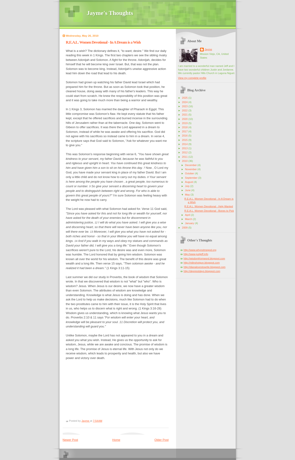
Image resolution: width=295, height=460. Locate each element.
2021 (185, 114)
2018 (185, 127)
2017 (185, 131)
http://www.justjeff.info (196, 254)
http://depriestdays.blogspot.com (202, 271)
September (191, 177)
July (187, 186)
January (190, 223)
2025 (185, 97)
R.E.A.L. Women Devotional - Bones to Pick (209, 210)
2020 (185, 119)
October (190, 173)
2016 (185, 135)
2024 (185, 102)
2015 (185, 140)
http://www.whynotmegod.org (200, 250)
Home (116, 440)
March (189, 219)
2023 (185, 106)
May (188, 194)
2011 (185, 156)
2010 (185, 161)
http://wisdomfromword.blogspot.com (204, 258)
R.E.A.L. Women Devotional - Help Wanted (208, 206)
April (188, 215)
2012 (185, 152)
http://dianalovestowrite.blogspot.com (205, 267)
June (188, 190)
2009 (185, 227)
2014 (185, 144)
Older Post (161, 440)
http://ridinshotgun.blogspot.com (202, 262)
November (191, 169)
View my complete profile (192, 78)
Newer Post (70, 440)
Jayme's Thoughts (110, 13)
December (191, 165)
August (189, 182)
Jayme (208, 49)
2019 (185, 123)
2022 (185, 110)
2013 (185, 148)
